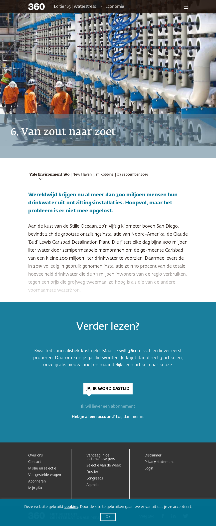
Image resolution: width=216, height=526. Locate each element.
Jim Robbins (104, 174)
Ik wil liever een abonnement (108, 407)
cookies (71, 507)
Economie (114, 7)
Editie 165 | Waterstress (75, 7)
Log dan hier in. (130, 417)
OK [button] (108, 517)
